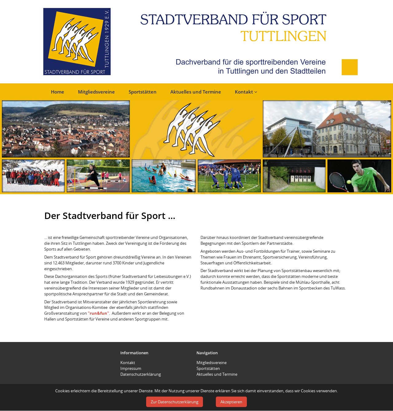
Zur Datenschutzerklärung (174, 402)
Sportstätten (143, 92)
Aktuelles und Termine (195, 92)
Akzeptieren (231, 402)
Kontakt (246, 92)
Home (57, 92)
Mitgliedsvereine (96, 92)
